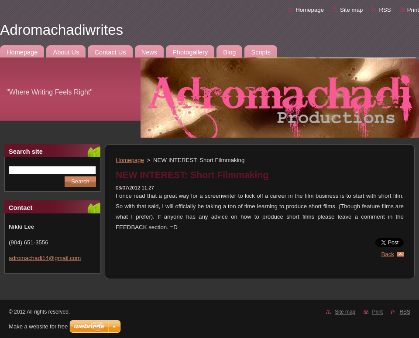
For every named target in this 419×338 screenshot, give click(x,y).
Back (388, 254)
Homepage (309, 10)
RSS (385, 10)
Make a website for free (38, 326)
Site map (351, 10)
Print (413, 10)
